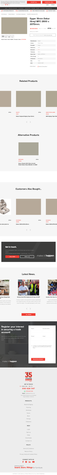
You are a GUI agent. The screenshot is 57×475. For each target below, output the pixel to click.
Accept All (34, 2)
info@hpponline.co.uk (30, 393)
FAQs (28, 435)
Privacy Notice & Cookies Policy (28, 454)
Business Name (46, 328)
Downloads (28, 438)
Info (6, 8)
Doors (33, 8)
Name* (32, 328)
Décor (6, 36)
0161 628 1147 (28, 389)
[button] (26, 122)
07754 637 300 (29, 391)
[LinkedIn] (30, 461)
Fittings (42, 8)
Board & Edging (13, 8)
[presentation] (39, 353)
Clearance (49, 8)
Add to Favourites (43, 66)
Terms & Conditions (28, 448)
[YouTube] (33, 461)
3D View (3, 36)
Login (28, 429)
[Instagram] (26, 461)
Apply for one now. (48, 35)
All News (28, 314)
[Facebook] (22, 461)
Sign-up (28, 432)
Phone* (32, 336)
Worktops (27, 8)
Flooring (20, 8)
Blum (37, 8)
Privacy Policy (7, 3)
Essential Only (49, 2)
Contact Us (28, 440)
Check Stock (32, 66)
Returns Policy (28, 451)
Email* (44, 336)
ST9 (39, 49)
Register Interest (38, 359)
